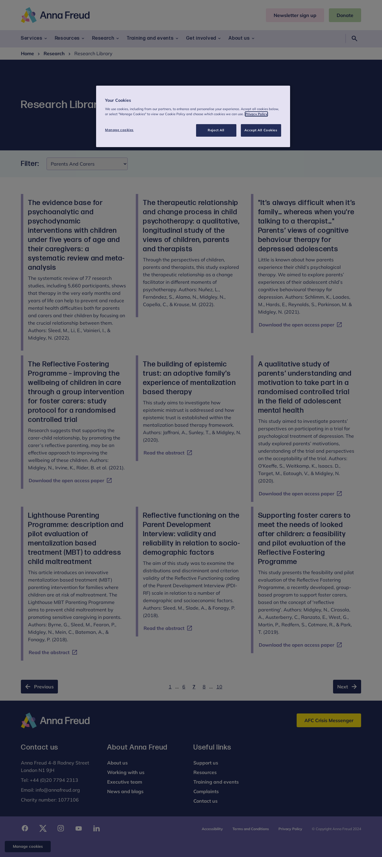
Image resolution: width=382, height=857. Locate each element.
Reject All (216, 130)
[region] (193, 116)
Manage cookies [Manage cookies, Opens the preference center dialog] (119, 130)
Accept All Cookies (260, 130)
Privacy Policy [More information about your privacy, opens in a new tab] (256, 114)
